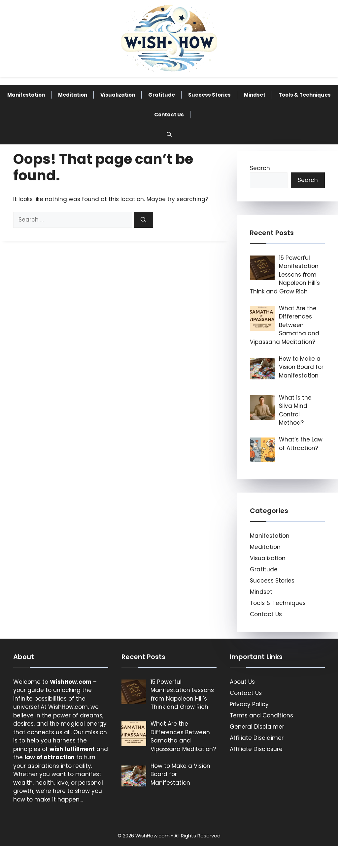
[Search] (143, 220)
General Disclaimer (257, 727)
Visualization (117, 94)
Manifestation (26, 94)
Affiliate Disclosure (256, 749)
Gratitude (161, 94)
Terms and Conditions (261, 715)
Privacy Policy (249, 704)
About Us (242, 682)
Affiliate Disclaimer (257, 738)
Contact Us (169, 114)
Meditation (72, 94)
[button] (169, 134)
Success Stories (209, 94)
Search (260, 168)
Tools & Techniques (305, 94)
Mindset (254, 94)
